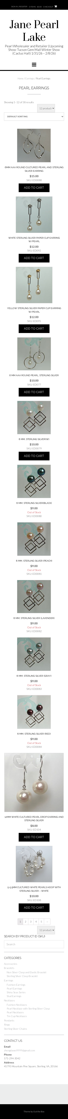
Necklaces (9, 1000)
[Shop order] (34, 116)
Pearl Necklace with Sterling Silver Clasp (28, 1008)
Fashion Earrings (16, 984)
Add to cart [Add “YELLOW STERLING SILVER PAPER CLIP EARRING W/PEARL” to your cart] (34, 328)
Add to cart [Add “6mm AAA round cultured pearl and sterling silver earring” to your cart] (34, 187)
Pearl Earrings (14, 988)
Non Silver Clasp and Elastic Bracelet (26, 972)
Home (20, 78)
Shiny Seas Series (16, 992)
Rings (7, 1024)
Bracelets (9, 967)
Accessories (10, 963)
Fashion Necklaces (17, 1004)
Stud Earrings (14, 996)
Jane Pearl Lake (34, 31)
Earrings (29, 78)
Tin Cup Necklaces (17, 1016)
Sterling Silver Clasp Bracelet (22, 976)
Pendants (9, 1020)
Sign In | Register (19, 6)
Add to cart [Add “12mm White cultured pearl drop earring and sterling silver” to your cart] (34, 837)
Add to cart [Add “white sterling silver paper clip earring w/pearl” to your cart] (34, 258)
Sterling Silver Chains (15, 1028)
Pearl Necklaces (15, 1012)
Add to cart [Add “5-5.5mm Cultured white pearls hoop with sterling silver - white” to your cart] (34, 907)
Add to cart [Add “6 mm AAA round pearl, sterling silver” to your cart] (34, 392)
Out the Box (38, 1111)
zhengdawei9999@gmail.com (19, 1050)
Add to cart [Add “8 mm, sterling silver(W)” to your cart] (34, 456)
